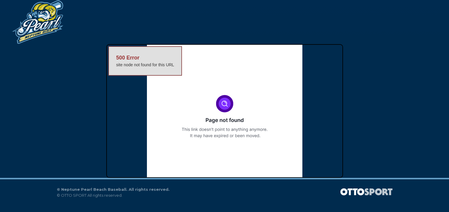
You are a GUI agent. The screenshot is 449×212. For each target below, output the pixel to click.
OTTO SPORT (74, 195)
